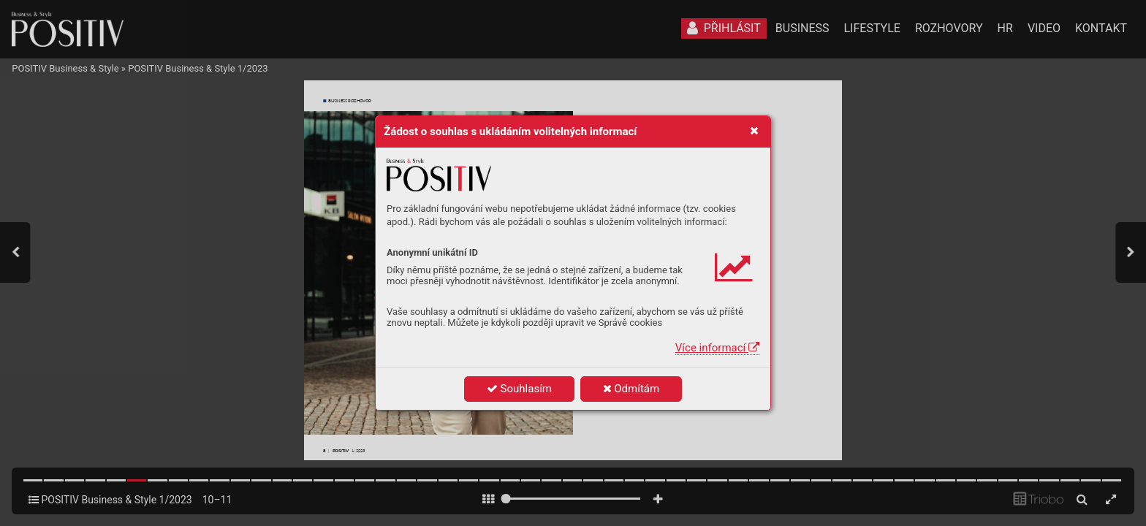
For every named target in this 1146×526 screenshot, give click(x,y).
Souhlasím (519, 388)
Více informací (717, 347)
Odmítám (631, 388)
